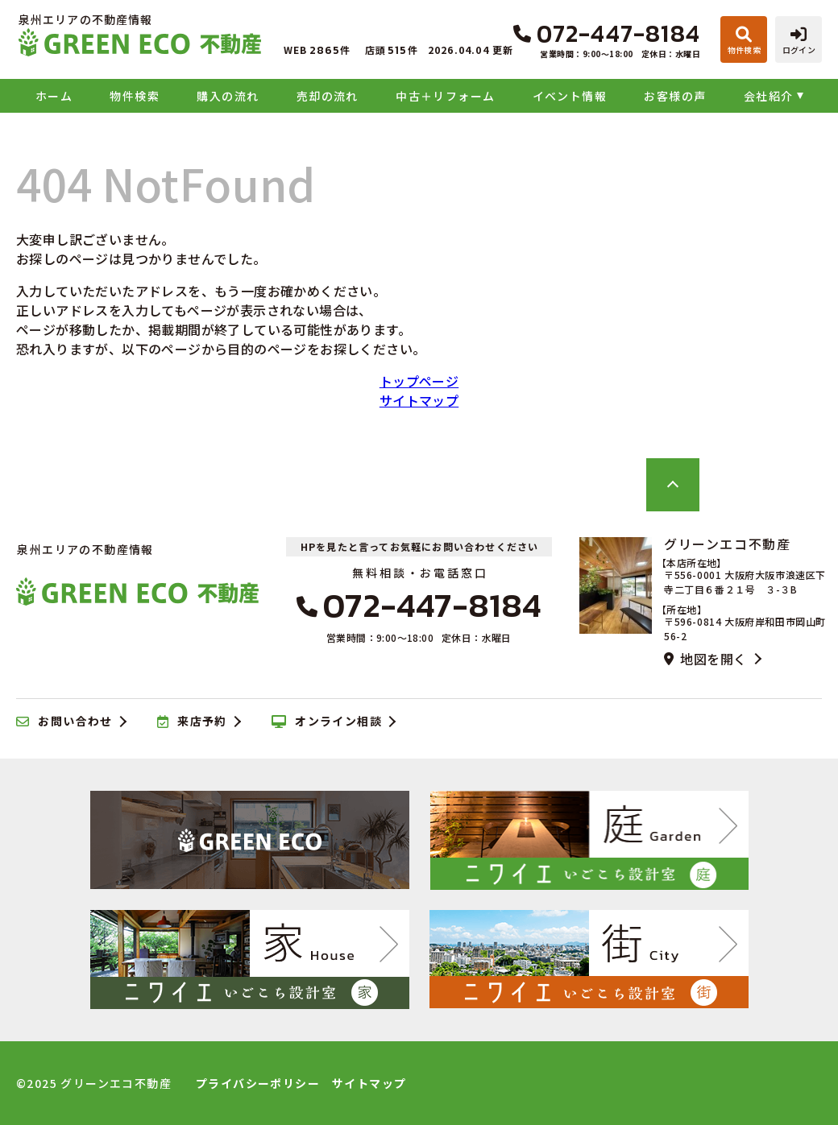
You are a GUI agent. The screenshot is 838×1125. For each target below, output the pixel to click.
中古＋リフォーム (445, 96)
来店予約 (192, 721)
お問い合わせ (64, 721)
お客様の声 (675, 96)
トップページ (419, 381)
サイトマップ (419, 400)
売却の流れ (328, 96)
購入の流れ (228, 96)
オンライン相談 (327, 721)
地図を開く (705, 658)
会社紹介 (769, 96)
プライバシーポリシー (258, 1083)
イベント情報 (570, 96)
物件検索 (135, 96)
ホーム (54, 96)
